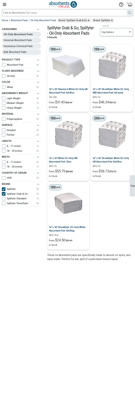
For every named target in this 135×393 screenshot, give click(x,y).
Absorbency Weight (15, 93)
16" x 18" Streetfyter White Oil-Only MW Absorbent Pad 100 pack (111, 91)
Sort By (105, 26)
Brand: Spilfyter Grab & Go (73, 20)
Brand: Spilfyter (101, 20)
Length (7, 141)
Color (6, 82)
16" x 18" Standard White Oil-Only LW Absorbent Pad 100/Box (68, 91)
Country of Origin (14, 172)
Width (6, 156)
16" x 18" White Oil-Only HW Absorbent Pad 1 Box (63, 160)
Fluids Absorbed (13, 70)
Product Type (11, 59)
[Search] (129, 13)
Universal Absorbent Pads (18, 40)
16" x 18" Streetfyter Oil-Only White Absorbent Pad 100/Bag (67, 229)
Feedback (133, 185)
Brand (6, 184)
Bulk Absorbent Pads (15, 52)
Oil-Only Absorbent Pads (18, 34)
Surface (7, 125)
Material (8, 113)
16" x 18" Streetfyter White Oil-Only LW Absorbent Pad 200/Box (111, 160)
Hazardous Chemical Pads (18, 46)
